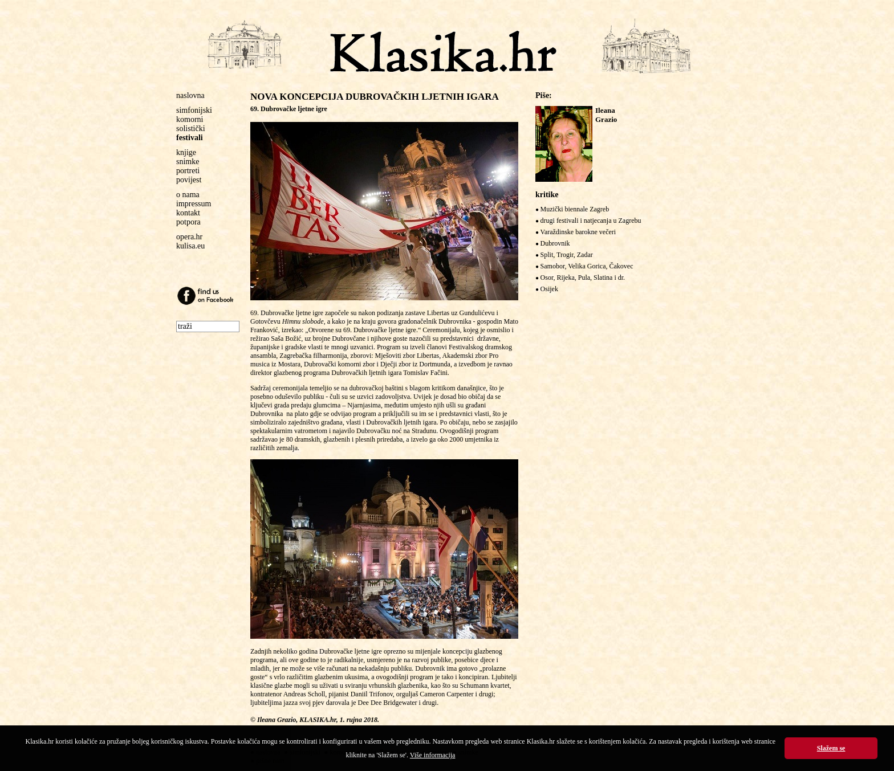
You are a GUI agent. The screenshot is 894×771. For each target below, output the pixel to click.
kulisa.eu (190, 246)
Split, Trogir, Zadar (567, 255)
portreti (188, 170)
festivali (189, 137)
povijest (188, 180)
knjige (186, 152)
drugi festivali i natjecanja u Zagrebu (591, 221)
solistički (190, 128)
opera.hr (189, 236)
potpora (188, 222)
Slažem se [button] (831, 748)
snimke (187, 161)
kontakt (188, 213)
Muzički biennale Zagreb (575, 209)
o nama (188, 194)
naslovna (190, 95)
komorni (189, 119)
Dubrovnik (555, 243)
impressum (193, 203)
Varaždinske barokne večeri (578, 232)
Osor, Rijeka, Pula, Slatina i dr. (583, 278)
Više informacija (433, 755)
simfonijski (194, 110)
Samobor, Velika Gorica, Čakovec (587, 266)
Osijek (549, 289)
